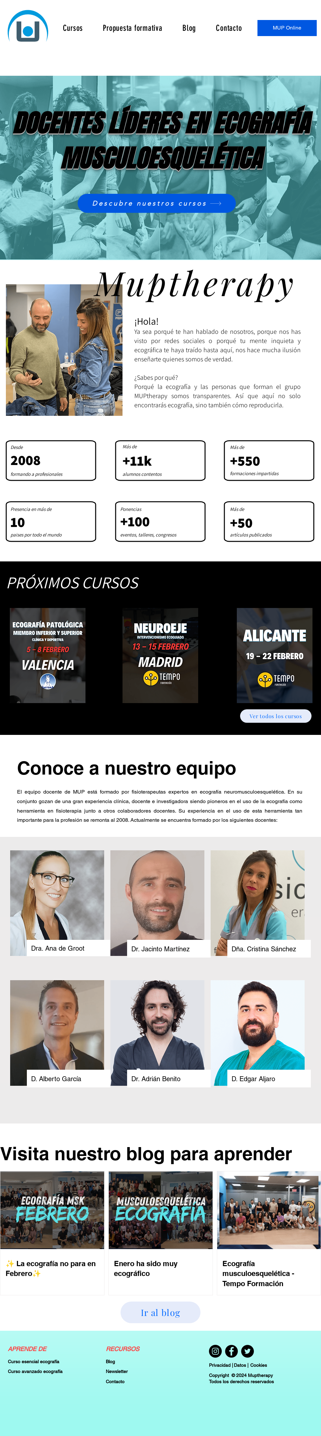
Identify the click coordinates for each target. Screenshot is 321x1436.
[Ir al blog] (160, 1312)
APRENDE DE (27, 1348)
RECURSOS (122, 1348)
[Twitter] (247, 1351)
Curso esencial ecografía (33, 1361)
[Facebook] (231, 1351)
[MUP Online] (287, 28)
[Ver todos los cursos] (276, 716)
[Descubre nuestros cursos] (157, 203)
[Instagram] (215, 1351)
